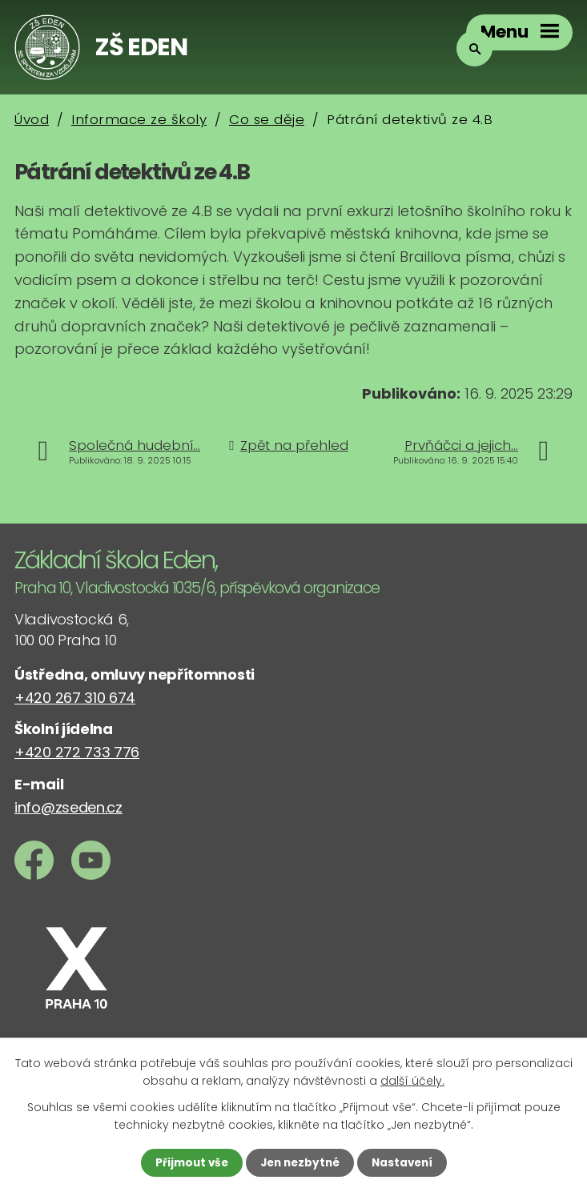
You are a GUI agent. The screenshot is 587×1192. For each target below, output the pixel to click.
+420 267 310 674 (74, 698)
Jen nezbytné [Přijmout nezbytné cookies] (300, 1162)
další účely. (412, 1080)
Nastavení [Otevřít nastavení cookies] (406, 1162)
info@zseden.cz (68, 807)
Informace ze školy (139, 119)
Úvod (31, 119)
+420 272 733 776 (76, 752)
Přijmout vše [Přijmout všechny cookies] (188, 1162)
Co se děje (266, 119)
